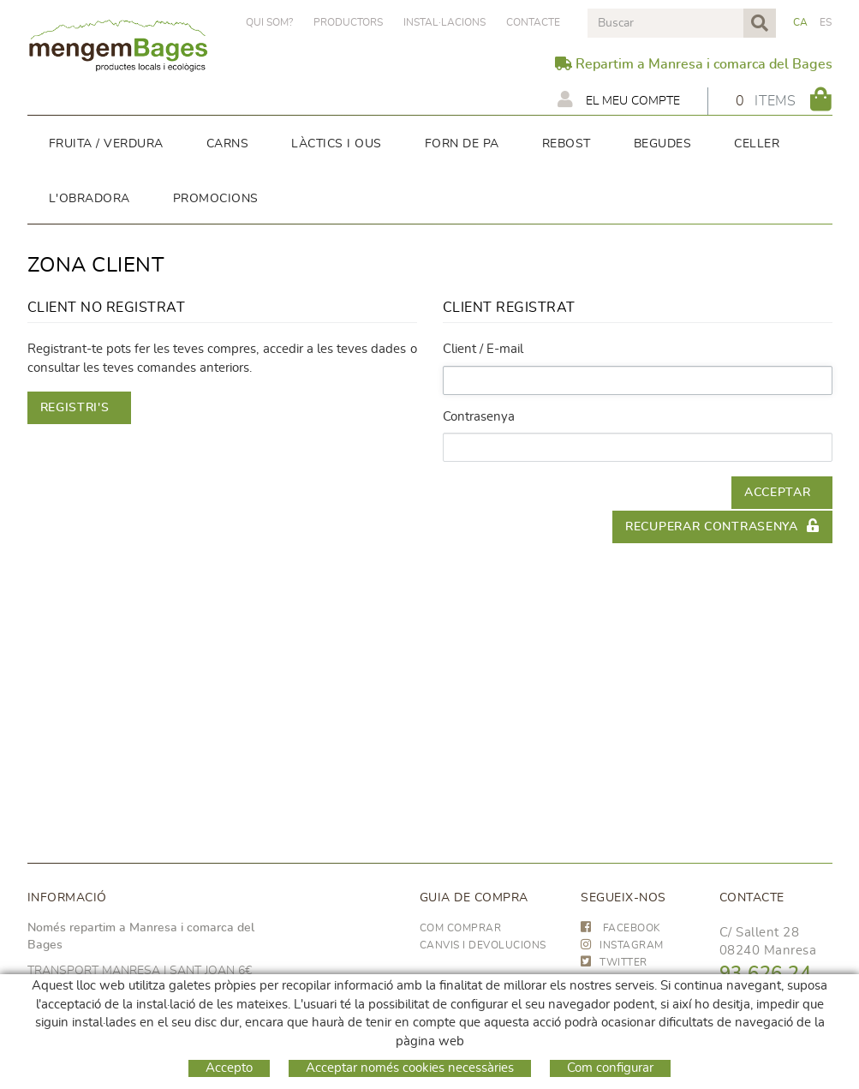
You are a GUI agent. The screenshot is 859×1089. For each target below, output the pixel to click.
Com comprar (461, 928)
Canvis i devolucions (483, 945)
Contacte (533, 22)
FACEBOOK (621, 928)
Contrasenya (479, 416)
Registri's (75, 408)
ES (826, 22)
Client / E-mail (483, 349)
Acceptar (777, 493)
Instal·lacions (444, 22)
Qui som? (269, 22)
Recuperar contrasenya (722, 525)
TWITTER (614, 962)
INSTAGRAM (622, 945)
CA (800, 22)
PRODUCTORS (348, 22)
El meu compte (619, 99)
